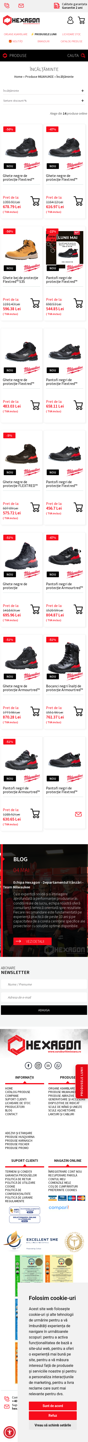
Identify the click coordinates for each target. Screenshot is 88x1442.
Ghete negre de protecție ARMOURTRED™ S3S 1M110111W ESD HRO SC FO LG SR (20, 586)
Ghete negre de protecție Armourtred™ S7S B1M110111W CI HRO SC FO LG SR (21, 688)
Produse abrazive (61, 1096)
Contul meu (56, 1179)
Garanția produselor (21, 1175)
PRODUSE (14, 55)
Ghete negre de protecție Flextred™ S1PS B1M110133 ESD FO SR (63, 177)
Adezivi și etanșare (18, 1133)
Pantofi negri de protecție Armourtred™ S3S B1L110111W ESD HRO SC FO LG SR (64, 586)
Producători (15, 1107)
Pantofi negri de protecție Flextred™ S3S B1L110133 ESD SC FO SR (63, 382)
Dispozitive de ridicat (64, 1103)
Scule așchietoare (62, 1110)
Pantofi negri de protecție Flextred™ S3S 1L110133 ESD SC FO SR (62, 280)
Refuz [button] (53, 1415)
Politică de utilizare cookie (20, 1184)
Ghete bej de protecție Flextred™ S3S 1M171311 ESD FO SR (20, 280)
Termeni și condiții (18, 1172)
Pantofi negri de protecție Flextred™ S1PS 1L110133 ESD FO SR (64, 484)
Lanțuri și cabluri (61, 1114)
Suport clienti (16, 1099)
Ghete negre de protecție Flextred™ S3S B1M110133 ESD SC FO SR (21, 177)
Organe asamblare (15, 34)
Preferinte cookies (62, 1190)
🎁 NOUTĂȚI (15, 41)
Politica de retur (18, 1179)
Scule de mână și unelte (65, 1107)
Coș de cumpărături (63, 1186)
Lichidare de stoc (18, 1103)
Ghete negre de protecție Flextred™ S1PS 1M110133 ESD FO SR (21, 382)
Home (18, 76)
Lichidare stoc (71, 34)
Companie (12, 1096)
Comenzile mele (59, 1183)
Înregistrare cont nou (65, 1172)
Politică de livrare (19, 1198)
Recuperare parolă (62, 1175)
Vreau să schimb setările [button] (52, 1425)
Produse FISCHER (17, 1144)
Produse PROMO (17, 1148)
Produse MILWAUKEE (39, 76)
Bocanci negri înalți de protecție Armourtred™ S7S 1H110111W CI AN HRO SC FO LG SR (64, 688)
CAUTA (77, 55)
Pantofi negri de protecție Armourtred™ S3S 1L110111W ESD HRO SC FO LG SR (21, 790)
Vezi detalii (35, 941)
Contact (11, 1114)
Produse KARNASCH (18, 1141)
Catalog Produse (71, 41)
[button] (10, 1432)
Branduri (44, 41)
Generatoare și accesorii (66, 1099)
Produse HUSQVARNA (19, 1137)
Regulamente (14, 1201)
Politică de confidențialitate (18, 1192)
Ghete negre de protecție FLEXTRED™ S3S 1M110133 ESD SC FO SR (20, 484)
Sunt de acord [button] (52, 1406)
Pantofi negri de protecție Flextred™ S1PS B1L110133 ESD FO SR (62, 790)
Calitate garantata (70, 6)
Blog (8, 1110)
